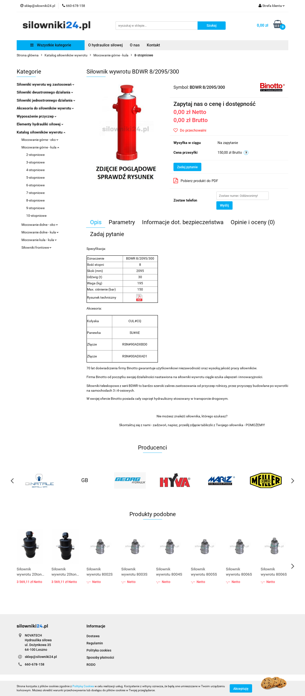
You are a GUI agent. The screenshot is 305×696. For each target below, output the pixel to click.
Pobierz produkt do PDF (195, 180)
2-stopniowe (35, 155)
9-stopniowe (35, 208)
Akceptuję (241, 688)
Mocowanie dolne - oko (39, 225)
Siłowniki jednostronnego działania (46, 100)
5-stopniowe (35, 177)
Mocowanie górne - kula (40, 147)
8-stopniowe (35, 200)
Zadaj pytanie (187, 167)
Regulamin (94, 643)
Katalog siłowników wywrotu (41, 132)
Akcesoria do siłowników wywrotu (45, 108)
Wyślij (224, 205)
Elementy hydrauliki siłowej (40, 124)
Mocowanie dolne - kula (40, 232)
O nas (135, 45)
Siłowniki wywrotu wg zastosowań (45, 84)
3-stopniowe (35, 162)
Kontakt (153, 45)
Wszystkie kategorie (50, 45)
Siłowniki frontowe (36, 247)
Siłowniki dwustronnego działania (45, 92)
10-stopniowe (36, 215)
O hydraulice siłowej (105, 45)
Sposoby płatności (100, 657)
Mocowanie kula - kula (39, 240)
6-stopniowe (35, 185)
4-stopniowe (35, 170)
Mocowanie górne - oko (39, 140)
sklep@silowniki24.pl (41, 657)
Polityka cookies (98, 650)
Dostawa (93, 636)
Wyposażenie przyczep (36, 116)
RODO (91, 664)
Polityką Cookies (83, 686)
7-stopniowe (35, 193)
